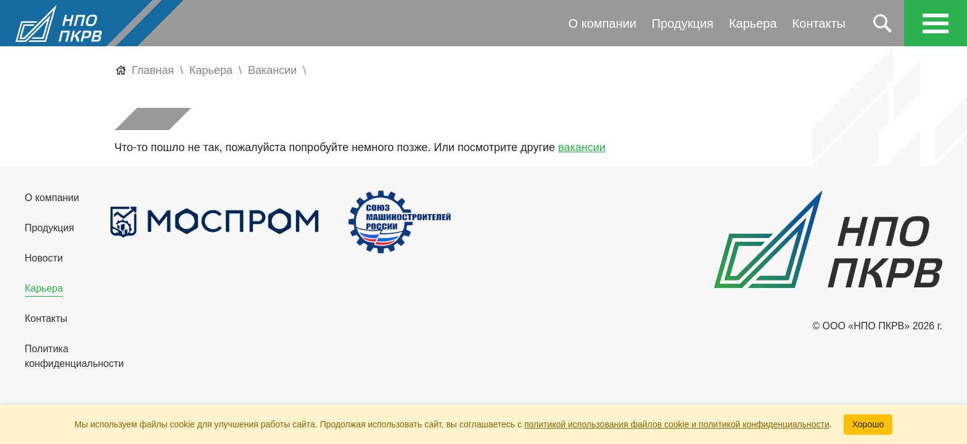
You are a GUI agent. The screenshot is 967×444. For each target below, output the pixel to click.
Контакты (819, 23)
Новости (44, 258)
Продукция (683, 23)
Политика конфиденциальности (74, 356)
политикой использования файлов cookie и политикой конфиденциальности (676, 424)
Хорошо (868, 424)
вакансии (582, 147)
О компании (602, 23)
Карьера (753, 23)
